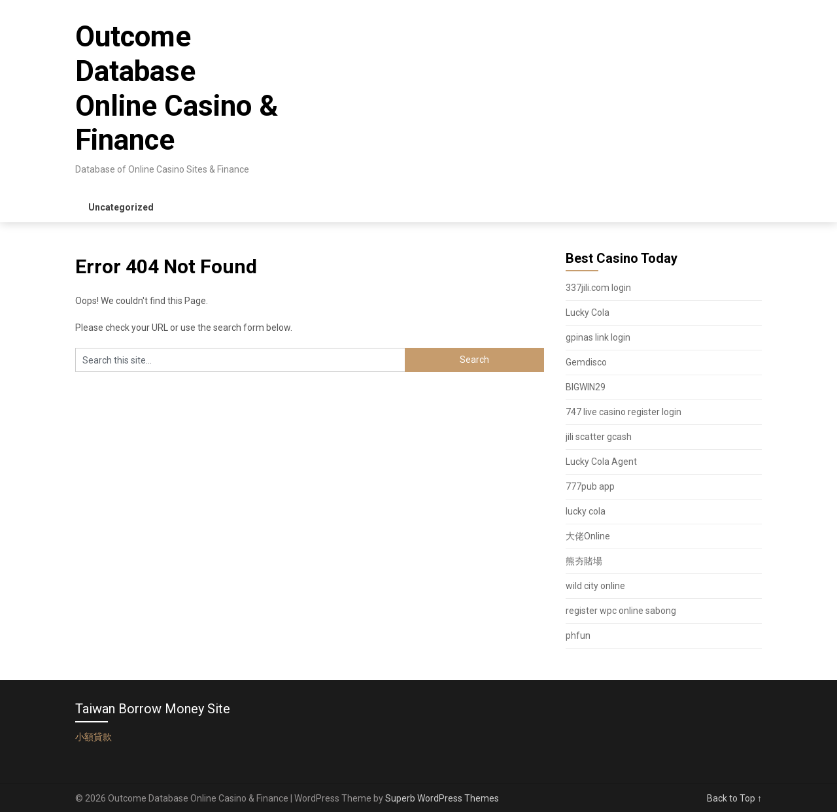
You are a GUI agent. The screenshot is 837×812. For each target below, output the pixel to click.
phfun (578, 635)
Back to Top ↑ (734, 798)
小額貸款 (93, 737)
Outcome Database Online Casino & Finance (176, 88)
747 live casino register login (623, 412)
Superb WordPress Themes (442, 798)
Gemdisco (586, 362)
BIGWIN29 (586, 387)
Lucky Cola (587, 312)
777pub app (590, 486)
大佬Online (588, 536)
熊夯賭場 (584, 561)
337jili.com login (598, 287)
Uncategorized (121, 207)
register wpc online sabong (621, 610)
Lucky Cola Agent (601, 461)
